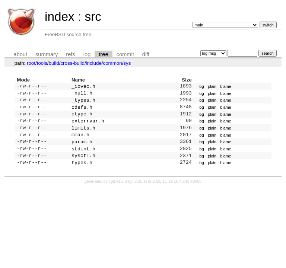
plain (212, 86)
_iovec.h (83, 86)
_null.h (82, 94)
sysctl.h (83, 163)
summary (46, 54)
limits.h (83, 133)
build (54, 63)
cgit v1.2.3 (118, 190)
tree (103, 54)
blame (225, 86)
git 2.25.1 (137, 190)
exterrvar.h (88, 125)
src (93, 16)
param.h (82, 148)
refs (70, 54)
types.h (82, 171)
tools (42, 63)
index (59, 16)
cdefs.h (82, 109)
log (87, 54)
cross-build (72, 63)
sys (127, 63)
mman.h (80, 140)
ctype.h (82, 117)
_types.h (83, 102)
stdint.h (83, 156)
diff (145, 54)
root (31, 63)
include (94, 63)
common (112, 63)
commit (125, 54)
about (20, 54)
